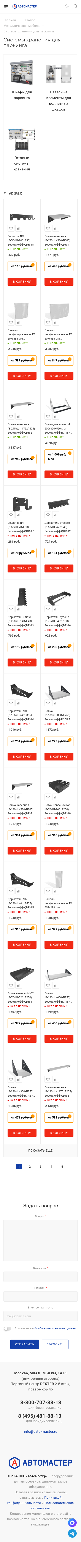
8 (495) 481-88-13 (39, 1418)
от (22, 266)
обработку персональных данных (55, 1328)
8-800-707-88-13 (39, 1405)
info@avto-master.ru (40, 1431)
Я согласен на (46, 1328)
